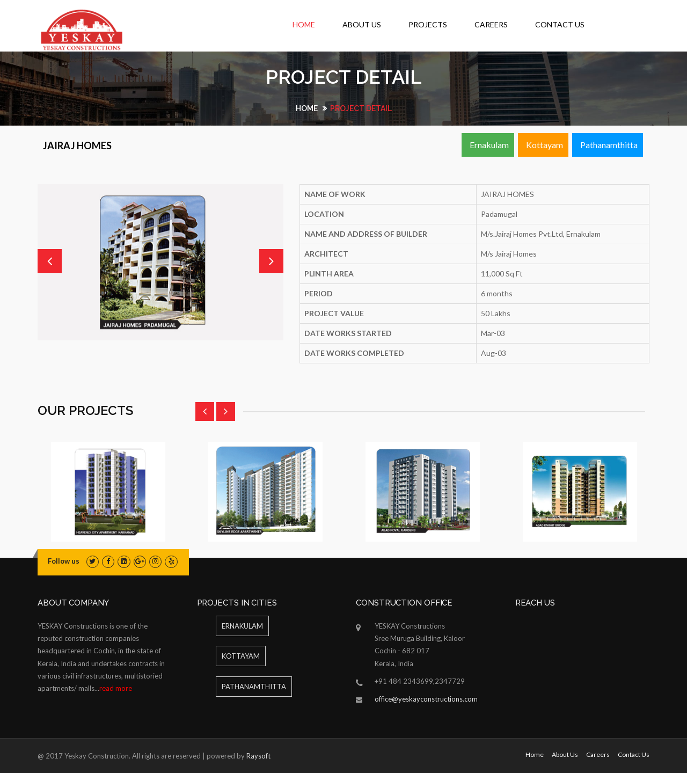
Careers (491, 24)
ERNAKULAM (242, 626)
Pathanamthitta (609, 145)
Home (304, 24)
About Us (361, 24)
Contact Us (559, 24)
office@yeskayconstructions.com (426, 699)
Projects (427, 24)
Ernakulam (489, 145)
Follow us (63, 561)
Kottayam (544, 145)
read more (115, 688)
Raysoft (258, 756)
